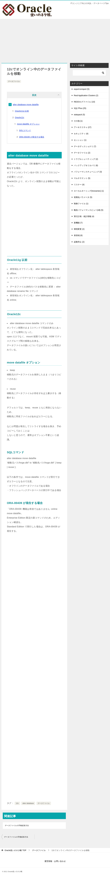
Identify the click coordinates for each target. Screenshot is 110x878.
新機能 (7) (78, 223)
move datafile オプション (28, 124)
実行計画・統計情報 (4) (84, 216)
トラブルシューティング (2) (86, 159)
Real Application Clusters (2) (86, 95)
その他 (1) (78, 121)
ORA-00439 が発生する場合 (31, 137)
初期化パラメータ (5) (83, 197)
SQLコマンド (25, 130)
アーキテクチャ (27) (82, 127)
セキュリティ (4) (81, 133)
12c (17, 803)
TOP (15, 850)
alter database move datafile (26, 104)
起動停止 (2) (79, 242)
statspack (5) (79, 114)
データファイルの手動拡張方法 (17, 825)
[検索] (89, 73)
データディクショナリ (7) (85, 146)
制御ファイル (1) (81, 203)
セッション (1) (80, 140)
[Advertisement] (55, 39)
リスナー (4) (79, 184)
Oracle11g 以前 (22, 111)
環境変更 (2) (79, 229)
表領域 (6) (78, 235)
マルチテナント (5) (82, 178)
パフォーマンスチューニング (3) (88, 172)
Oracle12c (19, 117)
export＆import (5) (81, 89)
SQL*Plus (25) (80, 108)
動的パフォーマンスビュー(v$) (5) (88, 210)
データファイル (14, 81)
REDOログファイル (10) (84, 102)
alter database (28, 803)
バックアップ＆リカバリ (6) (86, 165)
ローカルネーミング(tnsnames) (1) (89, 191)
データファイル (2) (82, 153)
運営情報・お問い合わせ (55, 861)
